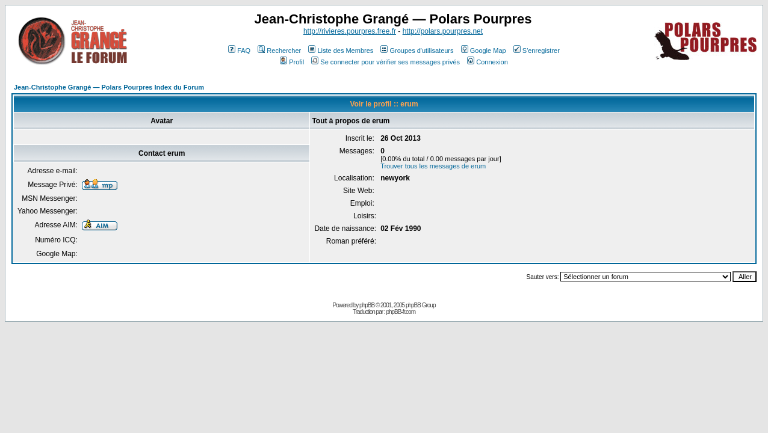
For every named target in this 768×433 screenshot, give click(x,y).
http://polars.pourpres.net (443, 31)
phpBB (366, 305)
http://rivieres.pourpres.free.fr (349, 31)
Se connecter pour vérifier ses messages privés (385, 62)
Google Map (483, 50)
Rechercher (279, 50)
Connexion (487, 62)
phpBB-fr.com (400, 312)
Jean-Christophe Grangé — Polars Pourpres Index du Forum (109, 87)
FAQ (239, 50)
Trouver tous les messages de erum (433, 166)
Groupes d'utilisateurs (416, 50)
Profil (292, 62)
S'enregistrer (536, 50)
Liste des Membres (340, 50)
